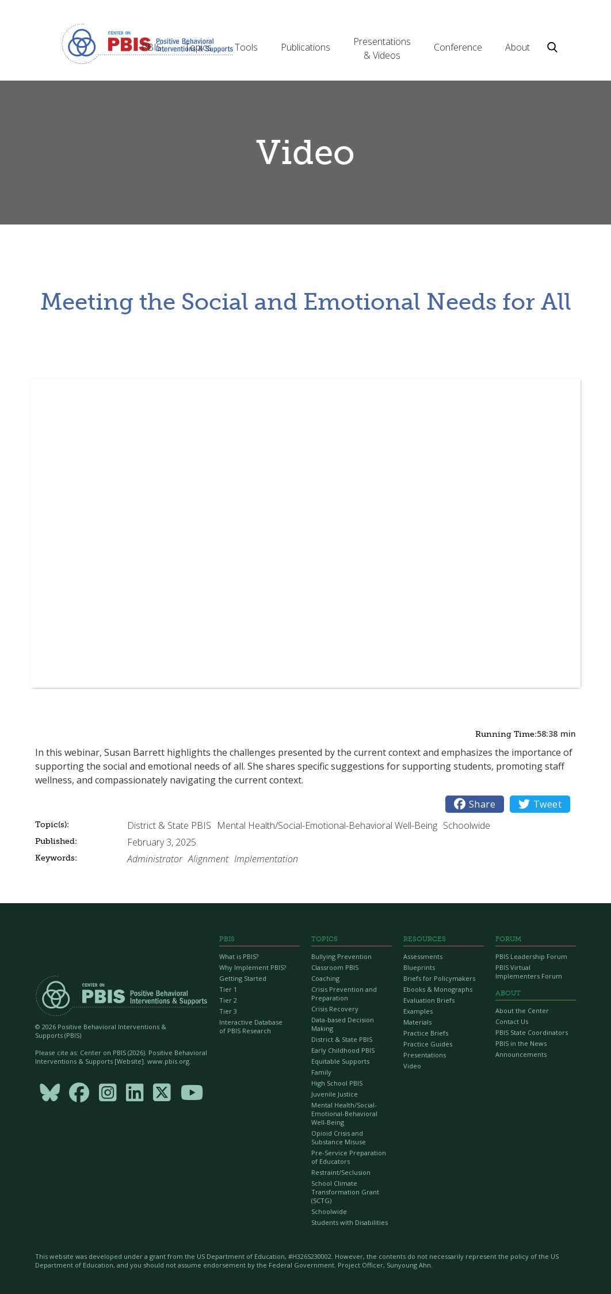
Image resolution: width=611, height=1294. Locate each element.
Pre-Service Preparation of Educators (348, 1157)
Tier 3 (228, 1011)
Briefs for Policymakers (439, 978)
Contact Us (511, 1021)
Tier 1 (228, 989)
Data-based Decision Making (342, 1024)
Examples (418, 1011)
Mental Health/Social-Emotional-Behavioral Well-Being (344, 1113)
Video (412, 1065)
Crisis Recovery (334, 1008)
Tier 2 (228, 1000)
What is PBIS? (238, 956)
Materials (417, 1022)
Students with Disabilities (349, 1222)
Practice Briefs (425, 1033)
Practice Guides (427, 1044)
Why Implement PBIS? (252, 967)
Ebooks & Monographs (437, 989)
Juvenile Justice (334, 1094)
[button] (151, 47)
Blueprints (419, 967)
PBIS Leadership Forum (531, 956)
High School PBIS (336, 1083)
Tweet (540, 804)
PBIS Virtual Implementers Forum (528, 971)
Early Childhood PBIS (343, 1050)
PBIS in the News (521, 1043)
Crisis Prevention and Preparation (344, 993)
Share (474, 804)
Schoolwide (329, 1211)
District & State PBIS (341, 1039)
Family (321, 1072)
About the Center (522, 1010)
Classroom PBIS (334, 967)
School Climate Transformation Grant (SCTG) (345, 1192)
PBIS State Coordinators (531, 1032)
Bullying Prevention (341, 956)
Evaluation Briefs (429, 1000)
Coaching (325, 978)
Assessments (422, 956)
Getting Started (242, 978)
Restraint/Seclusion (341, 1172)
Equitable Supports (340, 1061)
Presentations (424, 1055)
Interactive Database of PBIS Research (250, 1026)
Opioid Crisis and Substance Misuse (338, 1137)
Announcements (521, 1054)
